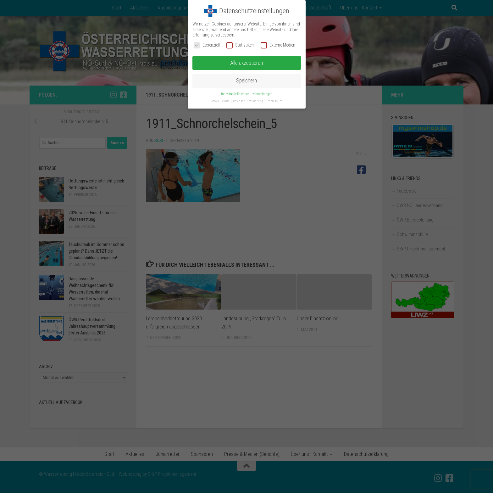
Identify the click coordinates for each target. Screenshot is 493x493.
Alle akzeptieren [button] (246, 63)
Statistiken (240, 45)
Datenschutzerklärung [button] (248, 101)
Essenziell (207, 45)
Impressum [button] (274, 101)
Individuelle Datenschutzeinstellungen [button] (246, 94)
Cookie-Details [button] (220, 101)
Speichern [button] (246, 80)
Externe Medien (278, 45)
